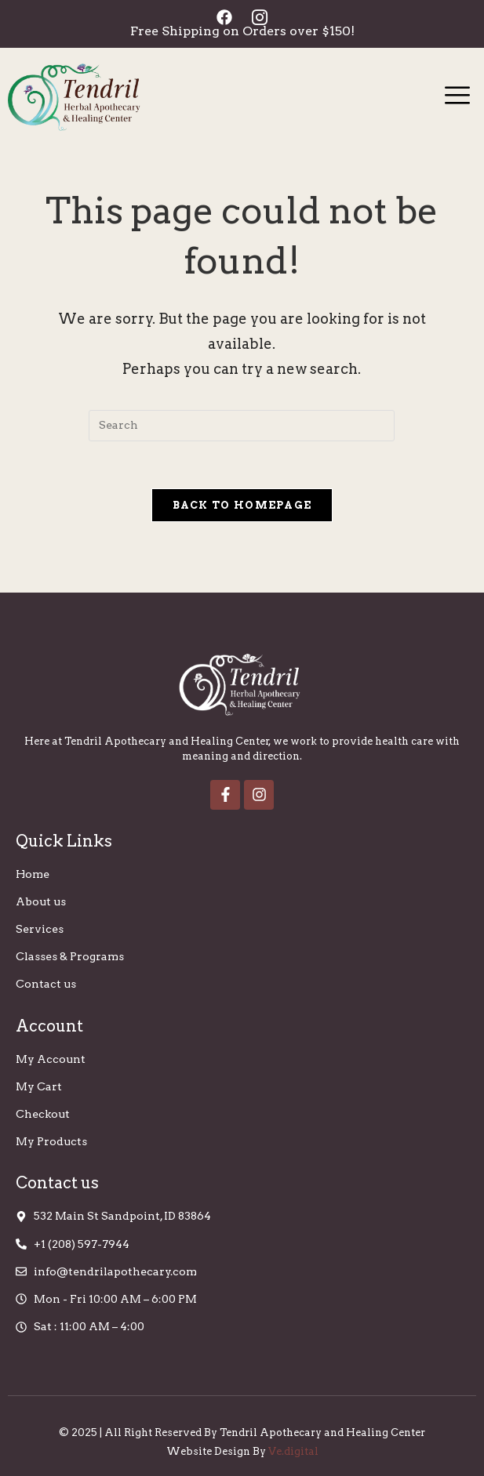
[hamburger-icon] (457, 97)
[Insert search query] (242, 425)
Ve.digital (293, 1451)
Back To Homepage (242, 505)
